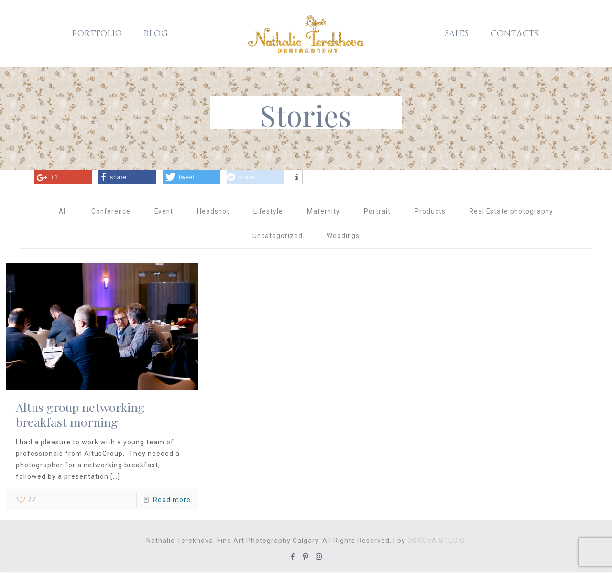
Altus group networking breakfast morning (80, 415)
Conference (108, 212)
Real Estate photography (513, 212)
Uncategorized (277, 236)
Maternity (324, 212)
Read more (172, 501)
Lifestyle (268, 212)
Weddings (343, 236)
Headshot (213, 212)
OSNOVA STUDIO (436, 541)
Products (431, 212)
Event (163, 212)
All (60, 212)
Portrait (378, 212)
